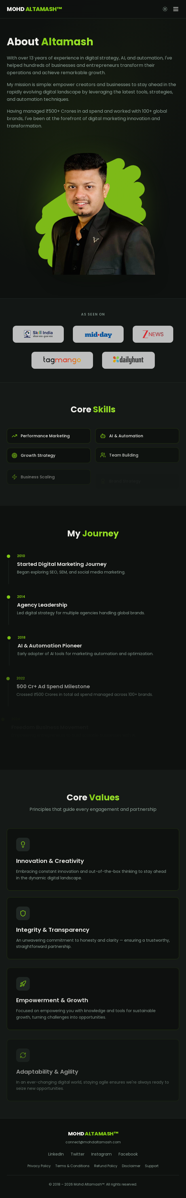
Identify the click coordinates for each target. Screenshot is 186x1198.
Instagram (101, 1154)
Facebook (128, 1154)
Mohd (34, 9)
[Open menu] (175, 9)
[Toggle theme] (165, 9)
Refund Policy (105, 1166)
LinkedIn (56, 1154)
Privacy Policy (39, 1166)
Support (151, 1166)
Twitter (77, 1154)
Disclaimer (131, 1166)
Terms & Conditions (72, 1166)
